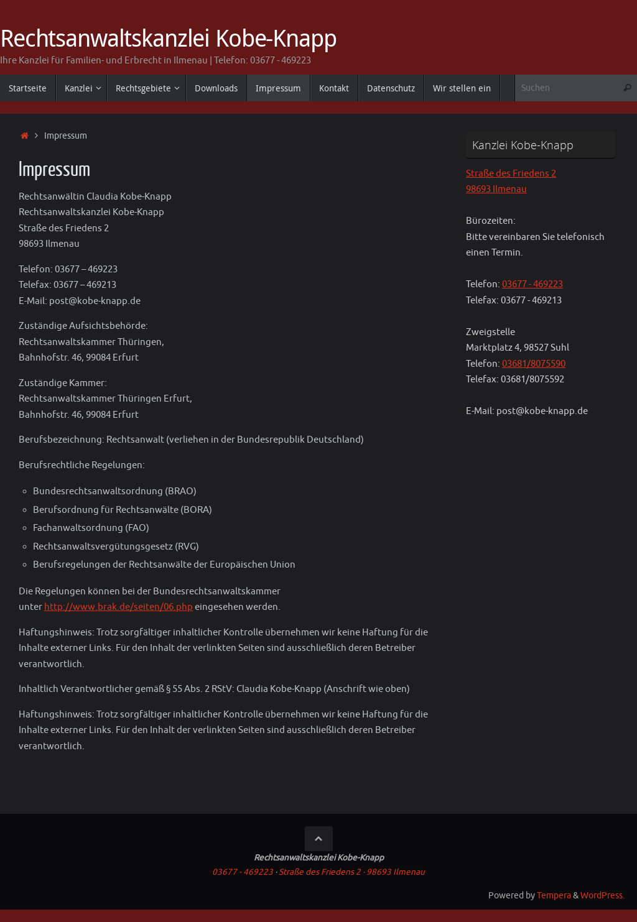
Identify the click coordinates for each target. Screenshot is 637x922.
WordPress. (602, 895)
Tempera (554, 895)
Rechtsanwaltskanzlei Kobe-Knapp (168, 38)
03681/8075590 (533, 364)
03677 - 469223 (532, 284)
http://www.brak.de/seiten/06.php (118, 607)
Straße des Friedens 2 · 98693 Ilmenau (352, 872)
